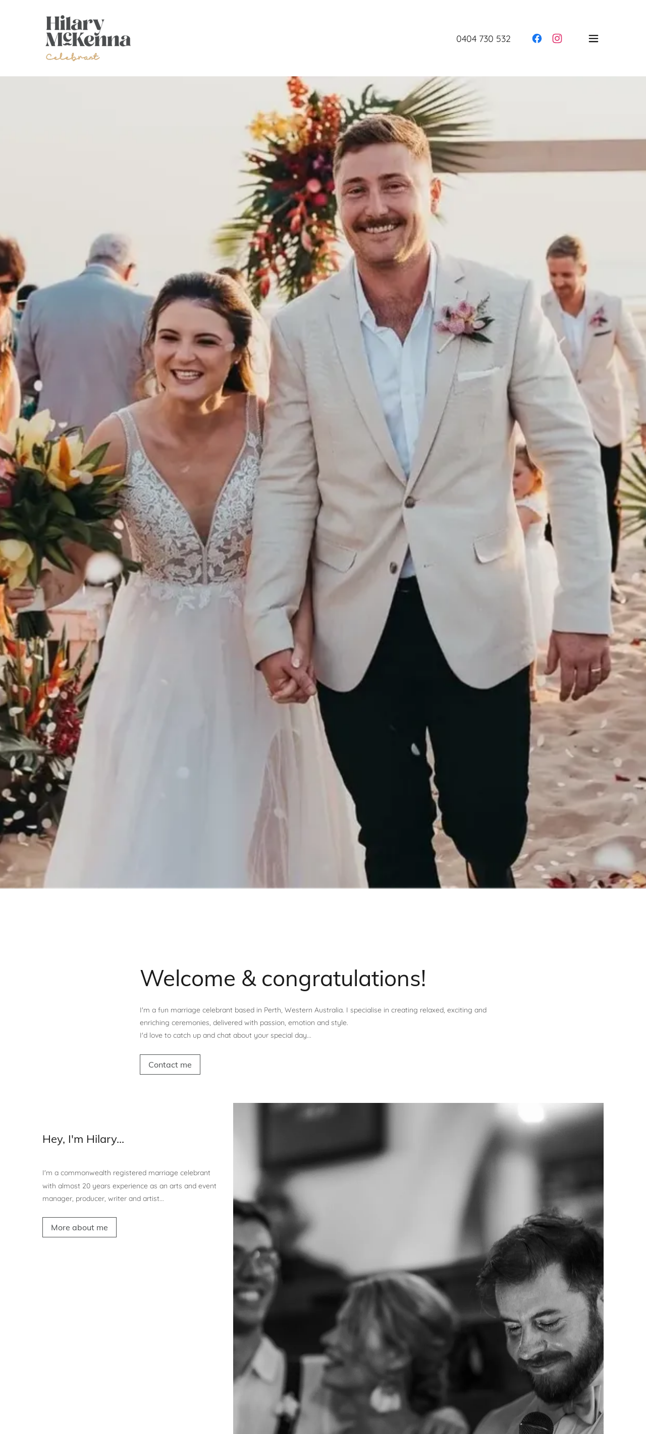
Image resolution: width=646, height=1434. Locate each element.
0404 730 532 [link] (483, 38)
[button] (593, 38)
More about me (79, 1227)
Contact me (170, 1064)
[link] (88, 37)
